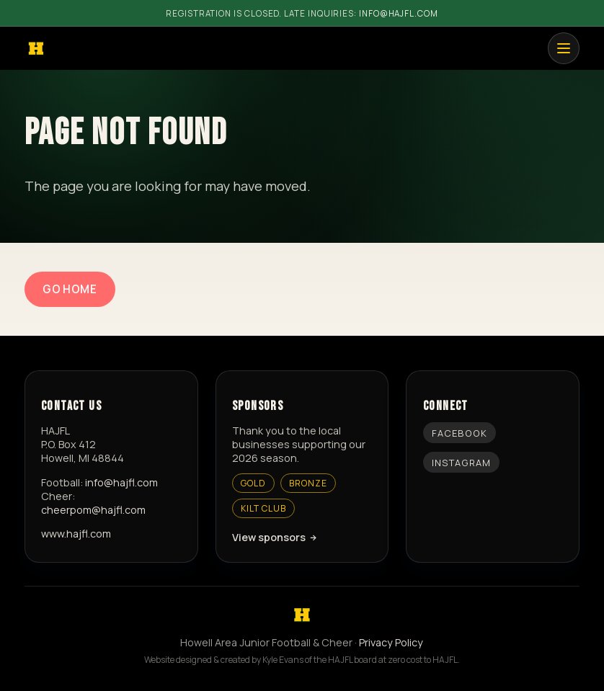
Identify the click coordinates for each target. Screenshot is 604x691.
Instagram (461, 462)
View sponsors (269, 537)
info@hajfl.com (398, 13)
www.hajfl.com (76, 533)
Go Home (70, 289)
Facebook (459, 433)
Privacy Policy (391, 642)
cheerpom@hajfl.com (93, 510)
